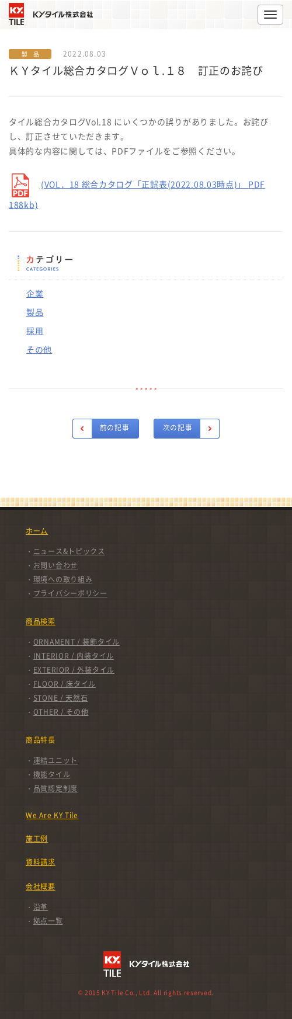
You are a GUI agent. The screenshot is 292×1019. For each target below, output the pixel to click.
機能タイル (52, 774)
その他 (39, 349)
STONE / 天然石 (60, 698)
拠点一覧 (48, 921)
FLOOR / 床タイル (64, 684)
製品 (34, 312)
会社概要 (40, 886)
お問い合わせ (55, 565)
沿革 (40, 907)
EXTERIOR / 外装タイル (73, 670)
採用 (34, 330)
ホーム (37, 531)
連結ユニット (55, 760)
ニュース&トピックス (69, 551)
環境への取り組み (63, 579)
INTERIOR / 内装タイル (73, 656)
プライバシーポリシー (70, 593)
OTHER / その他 (61, 712)
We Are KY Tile (52, 815)
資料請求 (40, 862)
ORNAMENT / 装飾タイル (76, 642)
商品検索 (40, 621)
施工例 (37, 838)
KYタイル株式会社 (54, 14)
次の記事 (178, 427)
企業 (34, 293)
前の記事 (115, 427)
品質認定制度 (55, 788)
